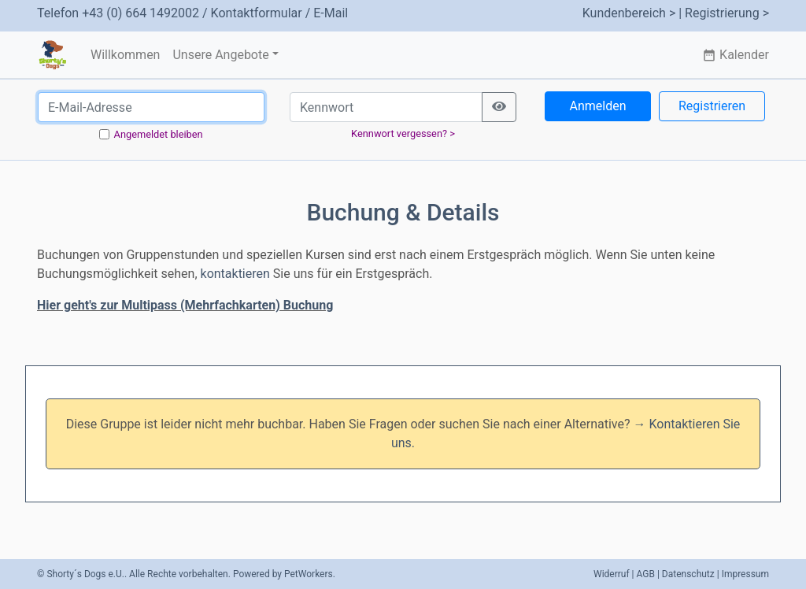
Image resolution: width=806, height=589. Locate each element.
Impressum (745, 574)
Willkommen (125, 54)
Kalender (735, 54)
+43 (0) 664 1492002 (140, 13)
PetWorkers (308, 574)
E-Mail (330, 13)
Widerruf (611, 574)
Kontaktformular (256, 13)
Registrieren (711, 105)
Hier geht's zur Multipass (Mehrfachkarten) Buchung (185, 305)
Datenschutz (688, 574)
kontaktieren (235, 273)
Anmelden (597, 105)
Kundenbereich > (629, 13)
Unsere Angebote (220, 54)
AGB (646, 574)
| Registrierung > (723, 13)
